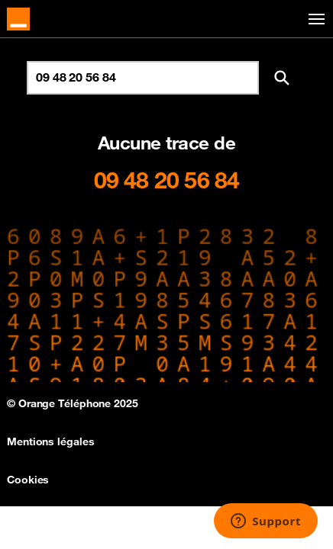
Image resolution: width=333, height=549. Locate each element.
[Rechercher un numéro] (143, 78)
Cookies (28, 480)
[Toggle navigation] (314, 19)
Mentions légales (50, 441)
